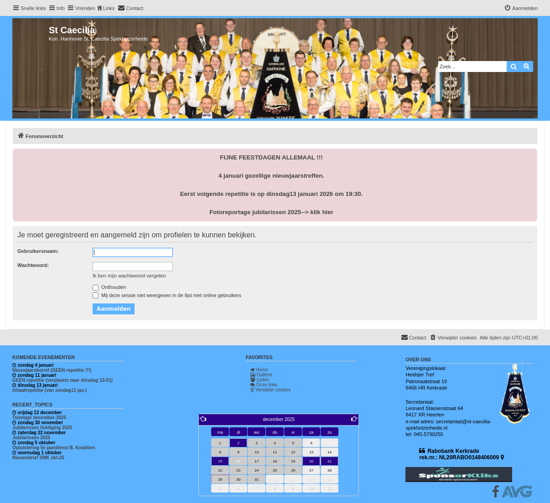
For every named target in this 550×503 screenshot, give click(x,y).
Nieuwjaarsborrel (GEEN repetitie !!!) (51, 370)
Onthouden (109, 287)
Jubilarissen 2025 (31, 437)
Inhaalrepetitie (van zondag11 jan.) (49, 390)
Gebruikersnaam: (37, 251)
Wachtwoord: (33, 265)
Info (61, 8)
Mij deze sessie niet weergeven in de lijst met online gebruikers (167, 295)
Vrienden (85, 8)
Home (259, 369)
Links (109, 8)
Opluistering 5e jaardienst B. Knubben (53, 447)
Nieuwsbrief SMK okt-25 (38, 457)
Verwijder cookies (270, 389)
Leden (260, 379)
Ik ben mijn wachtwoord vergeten (129, 275)
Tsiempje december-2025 (39, 417)
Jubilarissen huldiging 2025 (42, 427)
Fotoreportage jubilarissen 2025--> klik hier (271, 212)
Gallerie (261, 374)
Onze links (263, 384)
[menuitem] (130, 8)
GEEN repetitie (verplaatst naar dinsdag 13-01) (62, 380)
